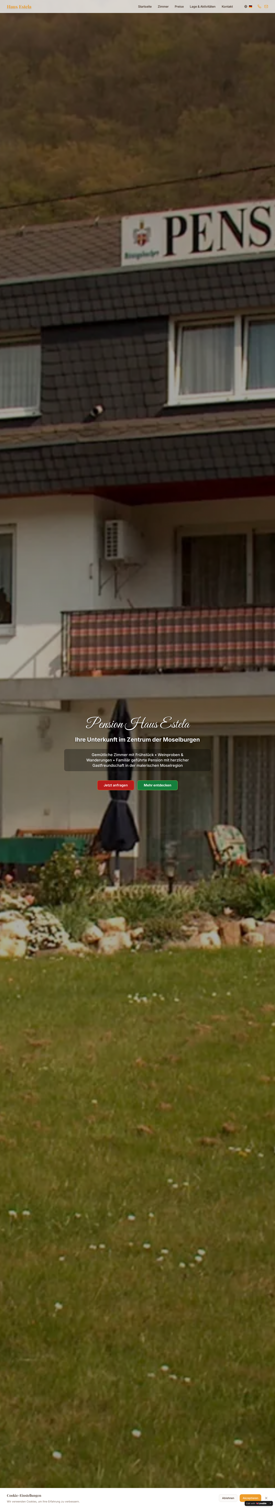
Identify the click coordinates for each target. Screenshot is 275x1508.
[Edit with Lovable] (256, 1503)
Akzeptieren (250, 1498)
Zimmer (163, 6)
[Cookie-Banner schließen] (266, 1499)
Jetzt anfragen (116, 786)
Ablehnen (228, 1498)
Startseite (145, 6)
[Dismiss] (270, 1503)
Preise (179, 6)
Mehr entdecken (157, 786)
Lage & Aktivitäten (203, 6)
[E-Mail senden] (266, 6)
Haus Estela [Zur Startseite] (19, 6)
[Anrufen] (259, 6)
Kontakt (227, 6)
